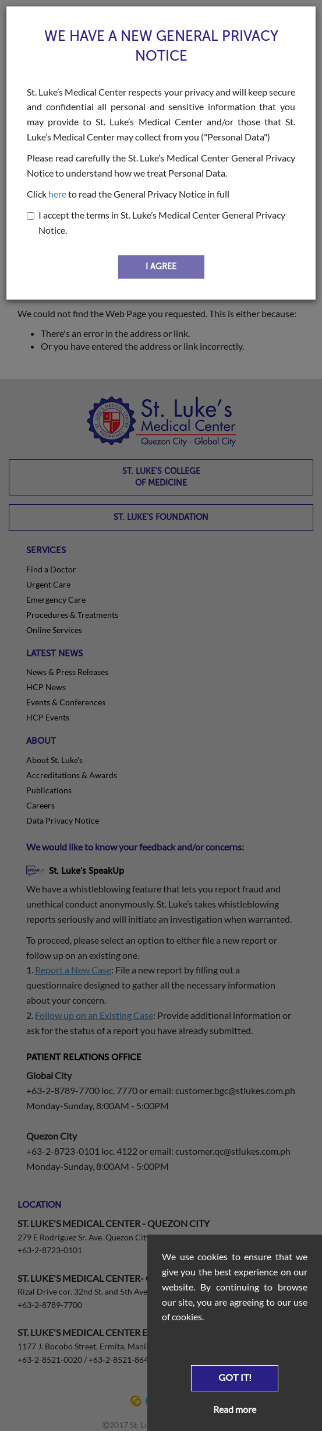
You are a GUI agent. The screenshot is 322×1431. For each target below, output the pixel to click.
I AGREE (161, 266)
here (57, 193)
